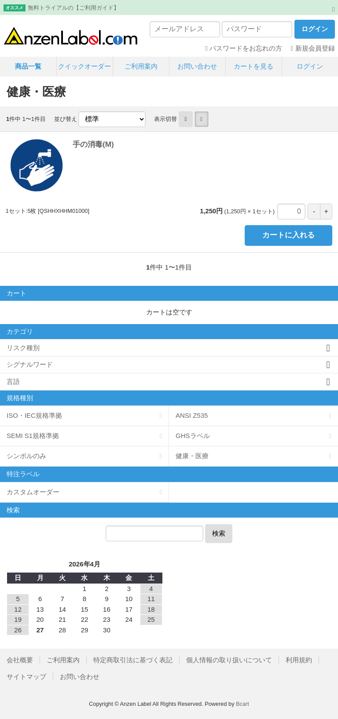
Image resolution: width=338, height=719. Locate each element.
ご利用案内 (141, 66)
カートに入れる (288, 235)
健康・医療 (192, 456)
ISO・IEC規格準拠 (34, 415)
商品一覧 (28, 66)
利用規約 (299, 660)
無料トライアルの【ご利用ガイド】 (73, 7)
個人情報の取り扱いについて (229, 660)
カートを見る (253, 66)
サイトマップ (26, 676)
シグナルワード (30, 364)
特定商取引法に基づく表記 (133, 660)
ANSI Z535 (192, 415)
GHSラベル (193, 435)
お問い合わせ (197, 66)
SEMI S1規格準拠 (33, 435)
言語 (13, 381)
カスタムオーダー (33, 492)
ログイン (310, 66)
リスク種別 (23, 347)
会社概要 (20, 660)
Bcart (242, 704)
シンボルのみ (26, 456)
